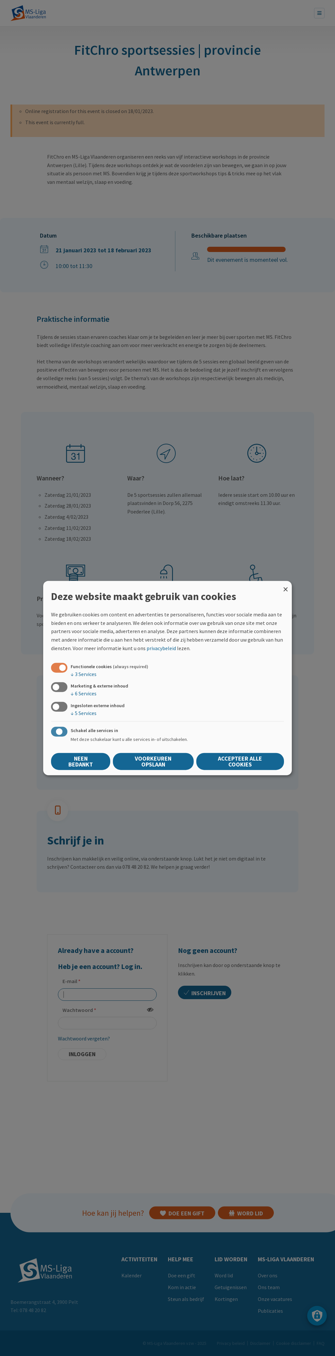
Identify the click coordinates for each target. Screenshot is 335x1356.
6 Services (84, 693)
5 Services (84, 712)
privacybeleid (161, 648)
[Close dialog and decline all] (286, 585)
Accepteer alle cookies (240, 761)
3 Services (84, 674)
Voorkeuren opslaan (153, 761)
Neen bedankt (80, 761)
